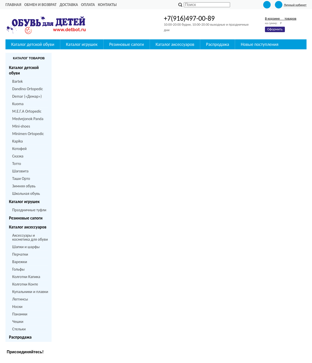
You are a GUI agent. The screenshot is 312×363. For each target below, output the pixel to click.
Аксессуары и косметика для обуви (30, 237)
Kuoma (17, 103)
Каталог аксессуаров (175, 44)
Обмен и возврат (40, 4)
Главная (13, 4)
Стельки (19, 329)
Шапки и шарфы (26, 246)
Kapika (17, 141)
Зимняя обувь (24, 186)
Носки (17, 306)
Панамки (19, 314)
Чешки (17, 321)
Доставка (69, 4)
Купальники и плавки (30, 291)
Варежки (19, 261)
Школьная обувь (26, 193)
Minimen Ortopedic (28, 133)
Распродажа (217, 44)
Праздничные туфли (29, 210)
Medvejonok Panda (27, 118)
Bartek (17, 81)
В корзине (280, 18)
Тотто (16, 163)
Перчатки (20, 254)
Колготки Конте (25, 284)
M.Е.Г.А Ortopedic (26, 111)
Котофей (19, 148)
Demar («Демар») (27, 96)
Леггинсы (20, 299)
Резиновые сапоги (126, 44)
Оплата (88, 4)
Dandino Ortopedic (27, 88)
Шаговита (20, 171)
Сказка (17, 156)
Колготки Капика (26, 276)
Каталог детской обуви (32, 44)
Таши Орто (21, 178)
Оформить (275, 29)
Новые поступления (259, 44)
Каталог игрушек (82, 44)
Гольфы (18, 269)
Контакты (107, 4)
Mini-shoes (21, 126)
